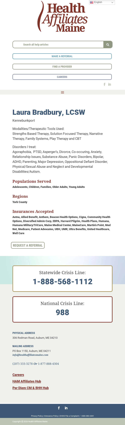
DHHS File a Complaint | (70, 416)
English (96, 2)
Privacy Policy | (37, 416)
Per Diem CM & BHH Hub (30, 388)
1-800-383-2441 (87, 416)
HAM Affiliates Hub (26, 381)
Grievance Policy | (52, 416)
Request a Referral (28, 245)
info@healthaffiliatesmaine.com (30, 354)
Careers (18, 374)
